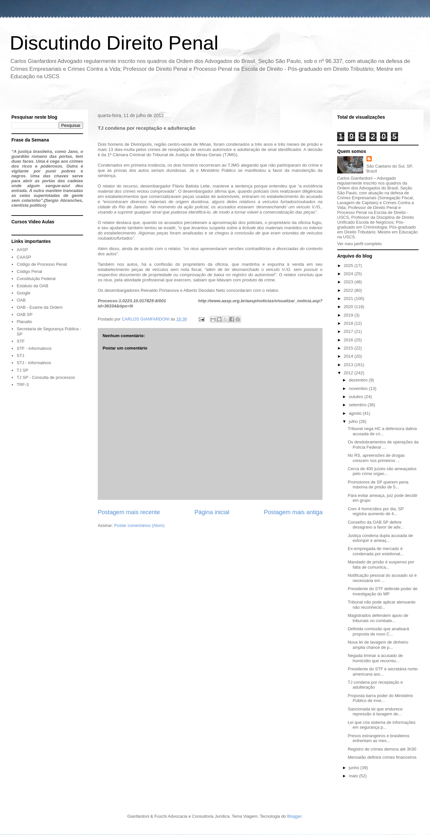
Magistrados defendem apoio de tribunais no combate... (378, 618)
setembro (358, 404)
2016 (349, 339)
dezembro (359, 380)
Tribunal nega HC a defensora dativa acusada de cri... (382, 431)
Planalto (24, 321)
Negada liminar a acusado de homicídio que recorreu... (375, 658)
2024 (349, 273)
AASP (22, 249)
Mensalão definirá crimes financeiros (382, 757)
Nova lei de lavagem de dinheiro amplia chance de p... (378, 645)
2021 (349, 298)
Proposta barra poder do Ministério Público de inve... (380, 698)
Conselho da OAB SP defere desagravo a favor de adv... (376, 525)
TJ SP (22, 370)
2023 (349, 281)
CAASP (24, 257)
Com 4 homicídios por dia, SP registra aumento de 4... (376, 511)
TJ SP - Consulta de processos (46, 377)
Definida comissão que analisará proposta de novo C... (378, 631)
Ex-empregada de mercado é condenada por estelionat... (376, 551)
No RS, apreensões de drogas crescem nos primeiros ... (376, 458)
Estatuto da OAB (32, 285)
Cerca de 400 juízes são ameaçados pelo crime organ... (382, 471)
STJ (20, 355)
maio (354, 775)
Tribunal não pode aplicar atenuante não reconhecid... (381, 605)
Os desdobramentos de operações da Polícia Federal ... (383, 445)
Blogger (294, 816)
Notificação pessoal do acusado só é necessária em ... (382, 578)
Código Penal (29, 271)
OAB (21, 300)
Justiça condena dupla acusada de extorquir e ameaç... (380, 538)
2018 (349, 323)
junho (354, 767)
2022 (349, 290)
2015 (349, 348)
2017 (349, 331)
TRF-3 (23, 384)
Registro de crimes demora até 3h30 (382, 749)
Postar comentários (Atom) (139, 525)
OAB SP (24, 314)
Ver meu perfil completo (359, 243)
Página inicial (211, 512)
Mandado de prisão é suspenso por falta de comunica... (381, 564)
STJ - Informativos (34, 362)
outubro (357, 396)
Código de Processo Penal (42, 264)
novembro (359, 388)
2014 (349, 356)
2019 (349, 315)
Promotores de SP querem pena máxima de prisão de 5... (378, 485)
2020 (349, 306)
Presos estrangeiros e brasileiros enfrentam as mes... (378, 738)
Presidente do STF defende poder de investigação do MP (382, 591)
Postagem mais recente (129, 512)
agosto (356, 413)
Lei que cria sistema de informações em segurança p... (381, 725)
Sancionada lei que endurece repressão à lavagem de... (375, 712)
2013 (349, 364)
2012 (349, 372)
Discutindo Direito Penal (114, 43)
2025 (349, 265)
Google (23, 293)
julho (354, 421)
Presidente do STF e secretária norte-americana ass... (383, 671)
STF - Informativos (34, 348)
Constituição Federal (36, 278)
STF (21, 341)
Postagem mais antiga (293, 512)
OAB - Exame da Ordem (40, 307)
